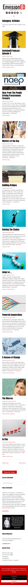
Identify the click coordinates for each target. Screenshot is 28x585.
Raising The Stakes (10, 229)
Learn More (5, 511)
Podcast (12, 67)
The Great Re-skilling (7, 554)
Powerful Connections (12, 314)
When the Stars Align (7, 553)
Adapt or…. (7, 272)
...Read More (14, 113)
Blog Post (12, 289)
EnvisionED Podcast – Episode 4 (11, 52)
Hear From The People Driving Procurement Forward (12, 95)
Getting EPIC (5, 558)
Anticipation (5, 556)
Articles (8, 67)
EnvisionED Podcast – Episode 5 (10, 560)
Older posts (5, 463)
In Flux (5, 439)
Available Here (6, 543)
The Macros (7, 398)
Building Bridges (9, 185)
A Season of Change (11, 357)
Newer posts (22, 463)
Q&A (11, 332)
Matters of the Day (10, 141)
